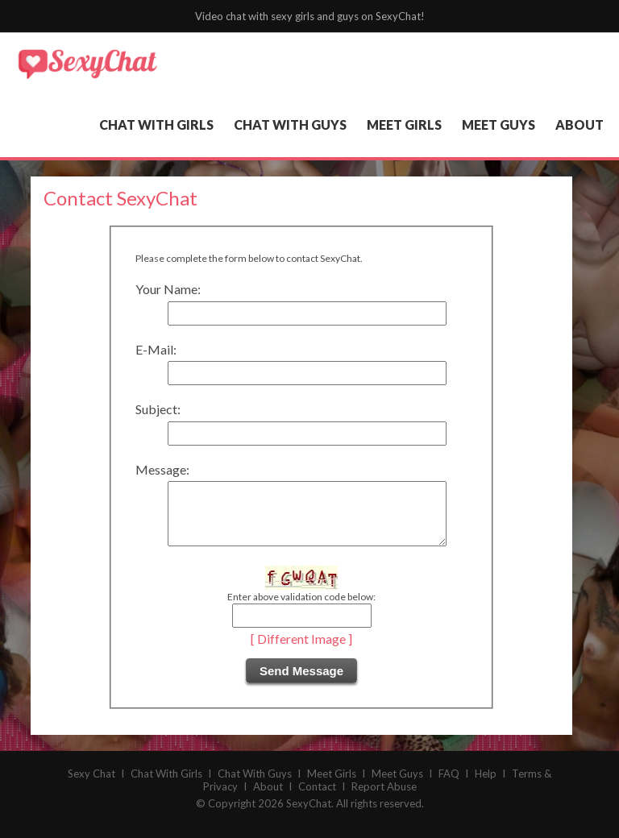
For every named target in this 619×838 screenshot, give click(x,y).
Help (485, 785)
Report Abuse (384, 798)
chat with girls (156, 124)
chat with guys (290, 124)
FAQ (448, 785)
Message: (162, 469)
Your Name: (168, 289)
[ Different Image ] (301, 650)
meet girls (404, 124)
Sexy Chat (91, 785)
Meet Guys (397, 785)
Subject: (158, 409)
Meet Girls (331, 785)
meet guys (498, 124)
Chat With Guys (255, 785)
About (268, 798)
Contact (317, 798)
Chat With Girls (166, 785)
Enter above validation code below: (301, 609)
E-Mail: (156, 349)
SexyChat (308, 815)
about (579, 124)
